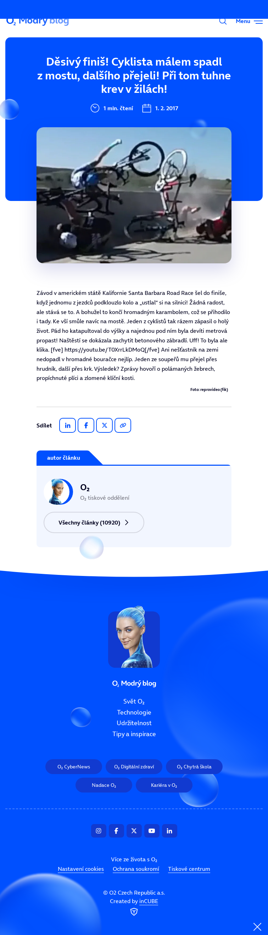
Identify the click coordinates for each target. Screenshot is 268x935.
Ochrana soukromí (136, 869)
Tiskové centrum (189, 869)
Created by (134, 907)
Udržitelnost (134, 723)
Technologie (134, 712)
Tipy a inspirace (134, 734)
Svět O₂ (88, 66)
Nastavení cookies (81, 869)
